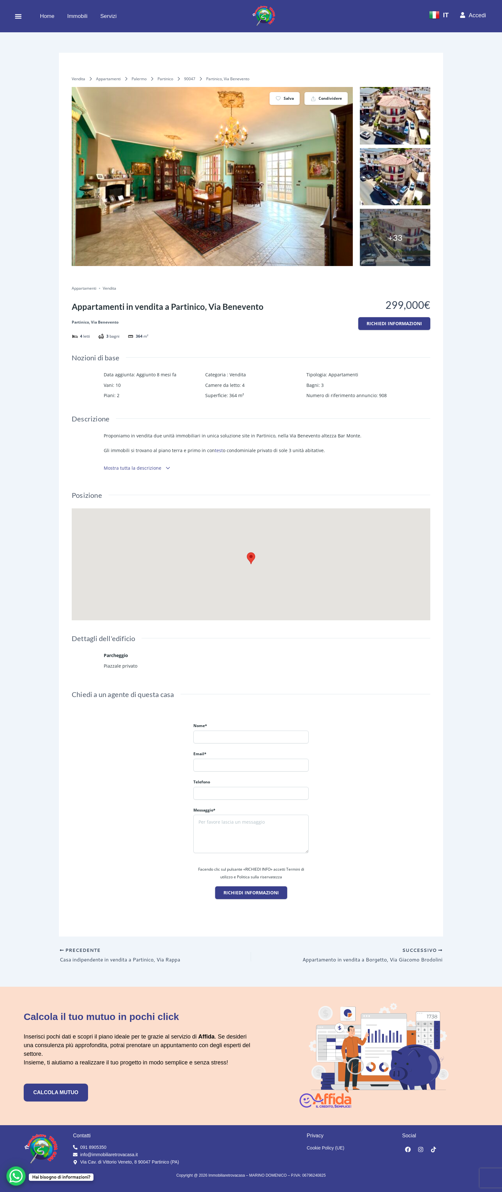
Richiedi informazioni (394, 323)
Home (47, 16)
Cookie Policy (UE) (325, 1147)
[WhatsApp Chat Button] (16, 1176)
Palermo (139, 79)
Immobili (77, 16)
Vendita (78, 79)
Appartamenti (108, 79)
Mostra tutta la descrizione (137, 468)
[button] (18, 16)
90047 (189, 79)
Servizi (108, 16)
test (219, 450)
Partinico (165, 79)
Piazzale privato (120, 666)
